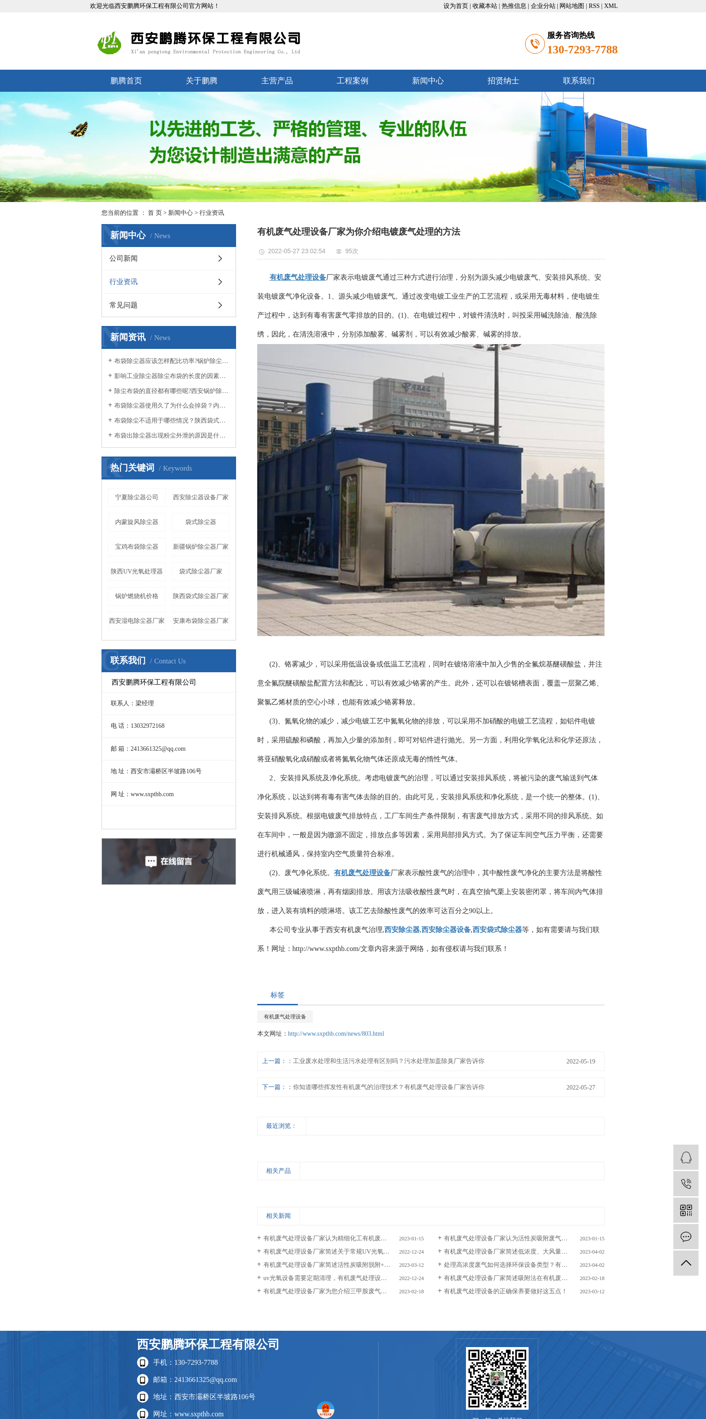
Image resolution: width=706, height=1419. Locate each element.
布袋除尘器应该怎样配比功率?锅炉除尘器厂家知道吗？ (171, 361)
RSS (594, 6)
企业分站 (543, 6)
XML (611, 6)
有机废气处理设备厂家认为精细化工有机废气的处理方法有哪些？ (343, 1238)
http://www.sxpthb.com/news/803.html (336, 1033)
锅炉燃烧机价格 (136, 596)
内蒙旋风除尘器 (136, 522)
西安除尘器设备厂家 (201, 497)
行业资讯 (211, 213)
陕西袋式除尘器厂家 (201, 596)
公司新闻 (123, 258)
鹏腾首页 (126, 80)
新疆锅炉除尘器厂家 (201, 546)
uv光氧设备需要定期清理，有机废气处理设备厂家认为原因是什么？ (343, 1278)
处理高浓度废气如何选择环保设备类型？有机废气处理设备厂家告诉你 (524, 1265)
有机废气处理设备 (285, 1017)
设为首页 (455, 6)
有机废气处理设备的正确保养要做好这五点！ (505, 1291)
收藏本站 (485, 6)
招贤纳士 (503, 80)
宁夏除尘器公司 (136, 497)
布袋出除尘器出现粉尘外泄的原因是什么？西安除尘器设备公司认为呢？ (171, 435)
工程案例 (352, 80)
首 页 (155, 213)
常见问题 (123, 305)
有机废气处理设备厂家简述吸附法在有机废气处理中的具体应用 (524, 1278)
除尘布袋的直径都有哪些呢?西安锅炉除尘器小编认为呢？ (171, 391)
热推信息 (514, 6)
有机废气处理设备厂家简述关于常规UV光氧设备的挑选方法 (343, 1251)
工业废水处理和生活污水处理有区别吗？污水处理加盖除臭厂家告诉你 (388, 1061)
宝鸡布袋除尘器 (136, 546)
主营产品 (277, 80)
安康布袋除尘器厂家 (201, 621)
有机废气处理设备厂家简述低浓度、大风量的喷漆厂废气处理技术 (524, 1251)
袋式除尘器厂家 (200, 571)
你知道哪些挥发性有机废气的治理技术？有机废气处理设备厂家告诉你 (388, 1087)
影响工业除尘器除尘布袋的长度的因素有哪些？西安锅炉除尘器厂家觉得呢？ (171, 376)
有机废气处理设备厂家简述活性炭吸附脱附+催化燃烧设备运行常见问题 (343, 1265)
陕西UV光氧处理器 (137, 571)
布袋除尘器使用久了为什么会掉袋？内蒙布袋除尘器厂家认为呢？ (171, 405)
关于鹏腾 (202, 80)
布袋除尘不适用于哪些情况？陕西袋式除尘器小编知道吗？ (171, 420)
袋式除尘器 (200, 522)
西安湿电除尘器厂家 (137, 621)
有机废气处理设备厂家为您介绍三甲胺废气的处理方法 (337, 1291)
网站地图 (572, 6)
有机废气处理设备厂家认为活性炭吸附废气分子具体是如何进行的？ (524, 1238)
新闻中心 (428, 80)
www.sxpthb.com (199, 1414)
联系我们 (579, 80)
